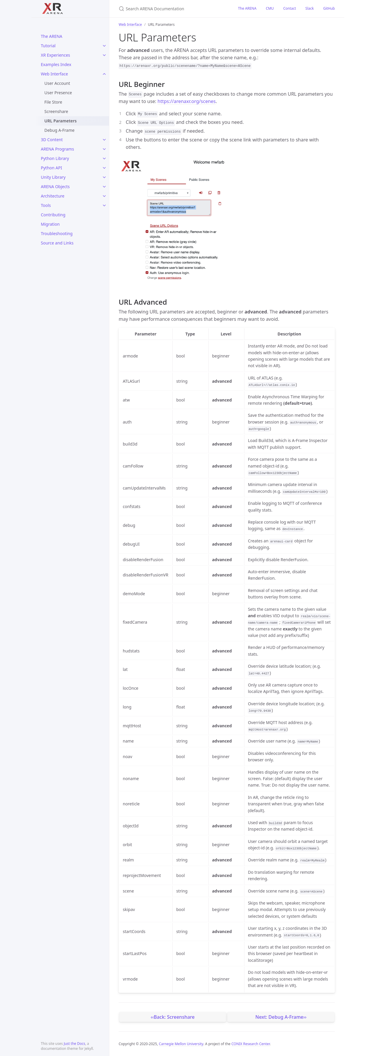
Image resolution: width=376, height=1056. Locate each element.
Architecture (52, 196)
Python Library (55, 158)
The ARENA (51, 36)
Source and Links (57, 243)
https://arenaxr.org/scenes (186, 101)
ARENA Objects (55, 186)
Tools (46, 205)
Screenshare (56, 111)
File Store (53, 102)
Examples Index (56, 64)
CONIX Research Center (250, 1043)
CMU (270, 8)
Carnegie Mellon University (181, 1043)
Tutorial (48, 45)
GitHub (329, 8)
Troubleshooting (57, 233)
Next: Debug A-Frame (279, 1017)
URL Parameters (60, 121)
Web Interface (54, 74)
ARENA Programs (57, 149)
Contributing (53, 214)
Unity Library (53, 177)
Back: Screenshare (174, 1017)
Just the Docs (74, 1043)
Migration (50, 224)
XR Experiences (55, 55)
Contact (289, 8)
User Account (57, 83)
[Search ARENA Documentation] (171, 8)
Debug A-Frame (59, 130)
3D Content (52, 139)
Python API (51, 168)
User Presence (58, 92)
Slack (310, 8)
